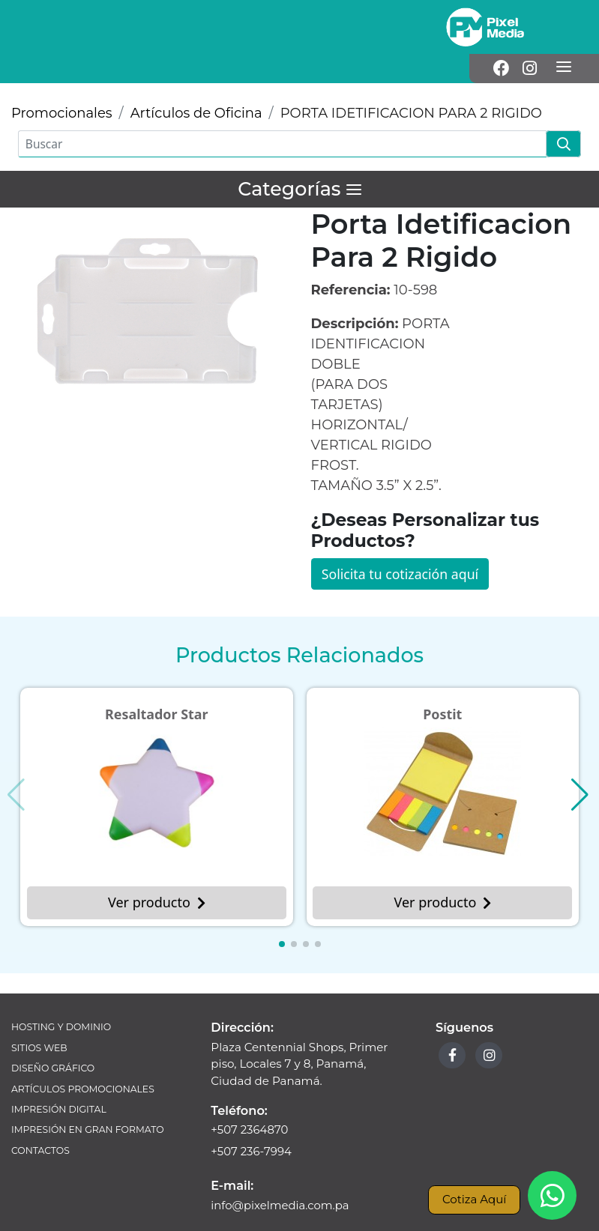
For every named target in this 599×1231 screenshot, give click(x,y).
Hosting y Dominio (61, 998)
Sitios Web (39, 1019)
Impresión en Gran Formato (88, 1103)
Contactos (40, 1124)
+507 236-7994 (251, 1123)
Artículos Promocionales (84, 1061)
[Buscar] (282, 114)
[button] (282, 916)
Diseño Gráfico (53, 1040)
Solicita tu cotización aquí (401, 544)
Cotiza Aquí (473, 1199)
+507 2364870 (250, 1101)
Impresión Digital (59, 1082)
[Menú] (564, 27)
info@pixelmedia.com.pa (281, 1177)
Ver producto (156, 874)
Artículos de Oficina (196, 84)
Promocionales (61, 84)
